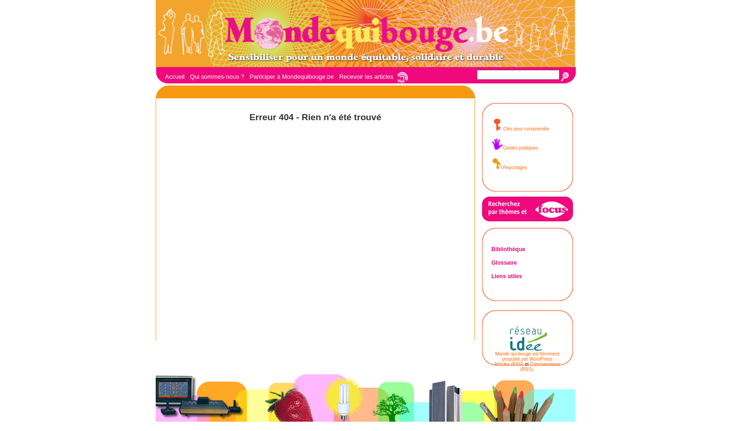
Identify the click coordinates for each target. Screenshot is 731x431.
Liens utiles (506, 276)
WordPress (541, 359)
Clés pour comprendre (520, 128)
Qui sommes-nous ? (217, 76)
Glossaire (504, 263)
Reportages (509, 167)
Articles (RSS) (509, 364)
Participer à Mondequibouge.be (291, 76)
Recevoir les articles (366, 76)
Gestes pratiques (514, 148)
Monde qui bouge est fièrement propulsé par (527, 356)
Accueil (175, 76)
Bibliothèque (508, 249)
